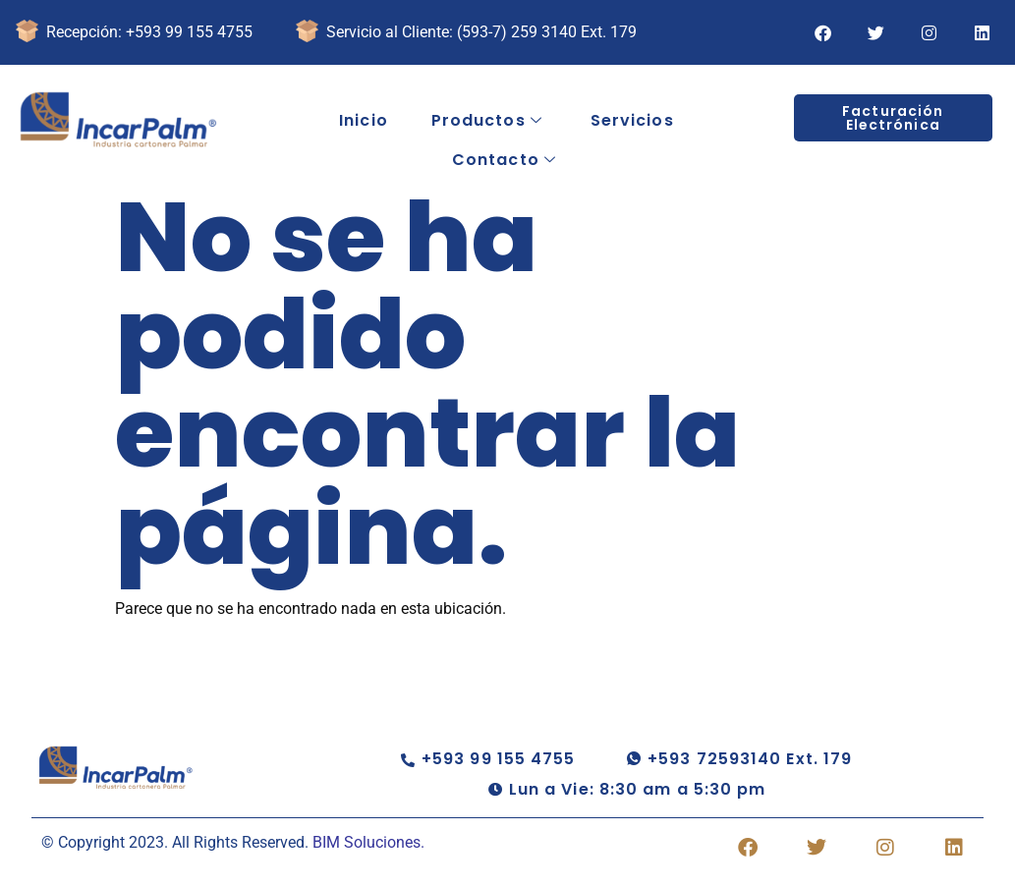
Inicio (363, 120)
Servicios (632, 120)
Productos (486, 121)
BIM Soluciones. (368, 842)
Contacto (504, 160)
